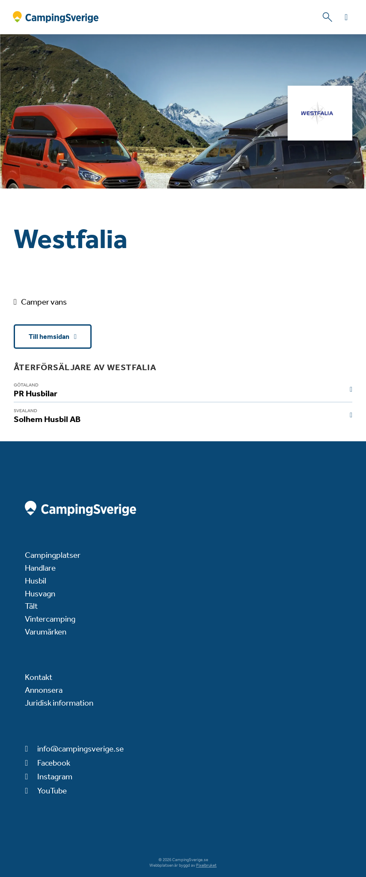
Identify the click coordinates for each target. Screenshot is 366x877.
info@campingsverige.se (80, 749)
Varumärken (45, 632)
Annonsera (43, 690)
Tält (31, 606)
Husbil (35, 581)
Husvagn (40, 594)
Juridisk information (59, 703)
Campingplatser (52, 555)
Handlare (40, 568)
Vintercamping (50, 619)
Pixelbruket (206, 865)
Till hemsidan (50, 336)
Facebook (53, 763)
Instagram (54, 776)
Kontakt (38, 677)
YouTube (52, 791)
